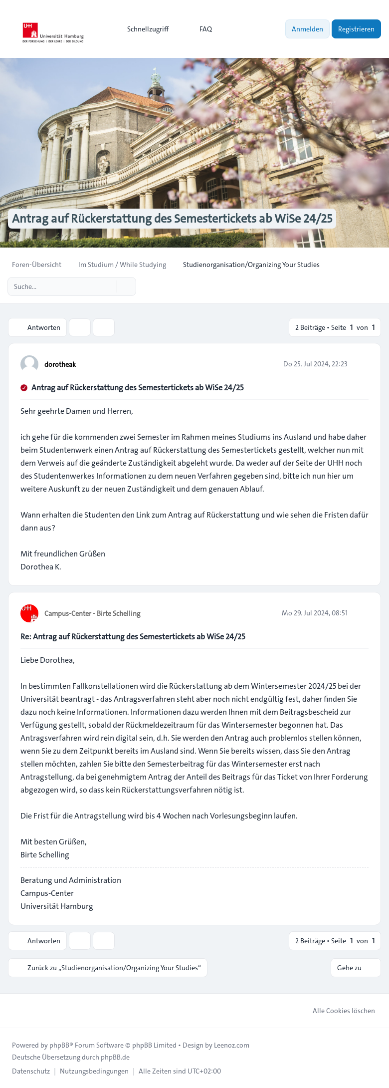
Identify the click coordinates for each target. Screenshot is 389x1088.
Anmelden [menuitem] (307, 29)
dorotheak (60, 364)
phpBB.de (115, 1057)
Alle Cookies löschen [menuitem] (337, 1011)
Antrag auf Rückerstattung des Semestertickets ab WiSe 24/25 (137, 387)
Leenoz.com (231, 1045)
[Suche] (107, 286)
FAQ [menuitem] (199, 29)
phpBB (59, 1045)
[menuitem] (143, 29)
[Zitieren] (360, 363)
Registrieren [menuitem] (356, 29)
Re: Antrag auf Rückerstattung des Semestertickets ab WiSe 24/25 (132, 636)
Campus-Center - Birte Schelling (92, 613)
